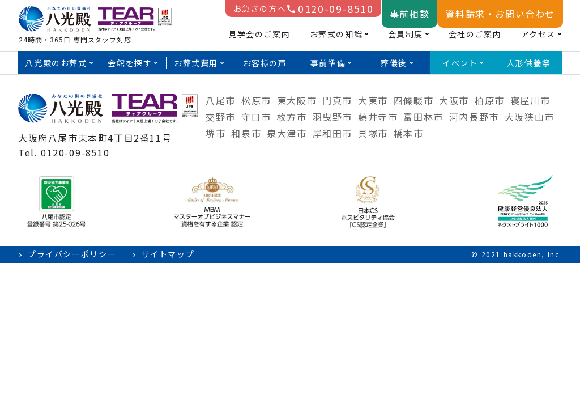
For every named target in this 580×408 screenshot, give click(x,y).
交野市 (221, 117)
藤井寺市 (378, 117)
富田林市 (423, 117)
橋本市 (409, 133)
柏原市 (490, 100)
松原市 (256, 100)
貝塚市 (373, 133)
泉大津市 (286, 133)
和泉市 (246, 133)
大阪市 (454, 100)
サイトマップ (168, 254)
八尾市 (221, 100)
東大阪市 (297, 100)
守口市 (256, 117)
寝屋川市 (530, 100)
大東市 (373, 100)
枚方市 (292, 117)
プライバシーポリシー (72, 254)
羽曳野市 (332, 117)
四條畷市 (413, 100)
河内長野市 (474, 117)
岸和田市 (332, 133)
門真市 (337, 100)
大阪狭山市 (530, 117)
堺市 (215, 133)
